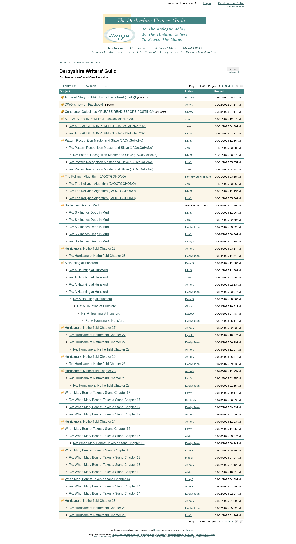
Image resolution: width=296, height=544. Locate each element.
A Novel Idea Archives (171, 537)
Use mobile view (235, 6)
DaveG (189, 263)
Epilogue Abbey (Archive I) (153, 534)
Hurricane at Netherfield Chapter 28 (90, 248)
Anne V (189, 248)
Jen (187, 119)
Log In (207, 3)
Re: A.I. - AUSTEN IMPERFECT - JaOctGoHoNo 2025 (107, 126)
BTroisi (189, 97)
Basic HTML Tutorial (141, 52)
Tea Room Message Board (133, 537)
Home (63, 62)
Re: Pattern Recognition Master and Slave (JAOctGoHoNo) (111, 147)
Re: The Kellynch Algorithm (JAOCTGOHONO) (102, 183)
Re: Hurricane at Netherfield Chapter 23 (97, 508)
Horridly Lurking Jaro (198, 176)
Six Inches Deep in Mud (82, 205)
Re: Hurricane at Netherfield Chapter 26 (97, 364)
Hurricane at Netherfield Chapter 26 (90, 356)
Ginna (189, 306)
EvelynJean (192, 227)
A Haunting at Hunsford (81, 263)
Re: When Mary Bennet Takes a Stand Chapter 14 (104, 486)
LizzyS (189, 392)
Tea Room (115, 48)
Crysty (189, 111)
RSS (106, 85)
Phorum (188, 530)
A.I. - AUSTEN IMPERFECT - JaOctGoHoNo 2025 (100, 119)
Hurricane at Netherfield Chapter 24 (90, 421)
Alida (188, 436)
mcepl (189, 457)
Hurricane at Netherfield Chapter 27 (90, 328)
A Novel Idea (165, 48)
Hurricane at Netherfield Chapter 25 (90, 371)
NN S (188, 133)
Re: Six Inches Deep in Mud (89, 212)
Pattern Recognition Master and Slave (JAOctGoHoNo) (104, 140)
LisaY (188, 162)
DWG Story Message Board (106, 537)
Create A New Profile (231, 3)
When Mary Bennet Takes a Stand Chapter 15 (97, 450)
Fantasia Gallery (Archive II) (181, 534)
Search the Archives (205, 534)
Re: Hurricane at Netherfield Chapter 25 (97, 378)
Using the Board (171, 52)
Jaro (188, 219)
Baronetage (189, 537)
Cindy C (190, 241)
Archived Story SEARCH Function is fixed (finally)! (100, 97)
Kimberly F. (192, 400)
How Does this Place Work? (126, 534)
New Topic (89, 85)
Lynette (189, 335)
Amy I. (189, 104)
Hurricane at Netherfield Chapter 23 (90, 500)
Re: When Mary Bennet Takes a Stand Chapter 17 (104, 400)
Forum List (69, 85)
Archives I (98, 52)
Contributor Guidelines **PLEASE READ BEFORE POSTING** (109, 111)
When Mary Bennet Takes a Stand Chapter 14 (97, 479)
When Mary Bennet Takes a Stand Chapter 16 (97, 428)
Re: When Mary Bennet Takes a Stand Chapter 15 (104, 457)
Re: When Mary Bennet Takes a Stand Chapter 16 (104, 436)
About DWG (192, 48)
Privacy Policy (203, 537)
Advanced (234, 72)
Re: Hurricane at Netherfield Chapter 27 (97, 335)
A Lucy (189, 486)
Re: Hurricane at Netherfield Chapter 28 (97, 255)
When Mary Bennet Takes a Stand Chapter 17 (97, 392)
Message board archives (201, 52)
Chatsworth (139, 48)
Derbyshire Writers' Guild (86, 62)
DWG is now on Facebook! (84, 104)
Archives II (116, 52)
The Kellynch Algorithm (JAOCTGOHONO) (95, 176)
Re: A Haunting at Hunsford (88, 270)
